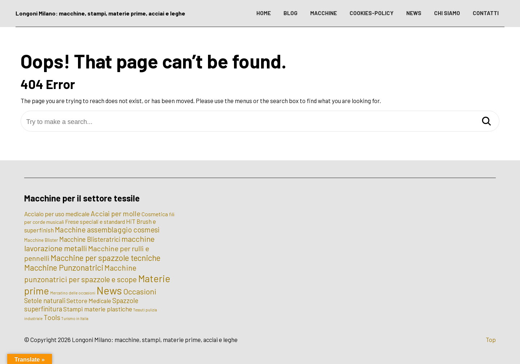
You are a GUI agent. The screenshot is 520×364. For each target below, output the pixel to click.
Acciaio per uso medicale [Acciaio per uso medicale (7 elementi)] (57, 213)
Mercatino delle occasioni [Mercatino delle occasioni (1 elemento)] (72, 292)
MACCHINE (323, 13)
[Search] (486, 122)
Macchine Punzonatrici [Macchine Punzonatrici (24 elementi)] (63, 267)
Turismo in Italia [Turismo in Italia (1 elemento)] (74, 318)
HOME (263, 13)
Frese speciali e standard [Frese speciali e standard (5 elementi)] (95, 221)
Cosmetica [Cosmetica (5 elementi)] (155, 213)
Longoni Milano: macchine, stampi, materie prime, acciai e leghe (100, 13)
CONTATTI (486, 13)
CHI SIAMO (447, 13)
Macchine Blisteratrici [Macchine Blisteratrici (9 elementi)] (89, 239)
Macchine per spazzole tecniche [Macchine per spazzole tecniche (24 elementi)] (105, 258)
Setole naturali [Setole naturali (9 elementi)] (44, 301)
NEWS (413, 13)
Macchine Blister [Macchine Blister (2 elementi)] (41, 240)
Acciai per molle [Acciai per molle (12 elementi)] (115, 213)
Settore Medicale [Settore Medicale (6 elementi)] (88, 300)
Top (491, 339)
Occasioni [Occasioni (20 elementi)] (139, 291)
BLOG (290, 13)
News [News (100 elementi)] (109, 290)
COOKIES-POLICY (372, 13)
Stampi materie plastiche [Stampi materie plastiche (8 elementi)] (97, 309)
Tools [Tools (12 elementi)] (52, 317)
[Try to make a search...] (260, 122)
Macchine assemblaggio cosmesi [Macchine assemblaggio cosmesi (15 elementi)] (107, 229)
